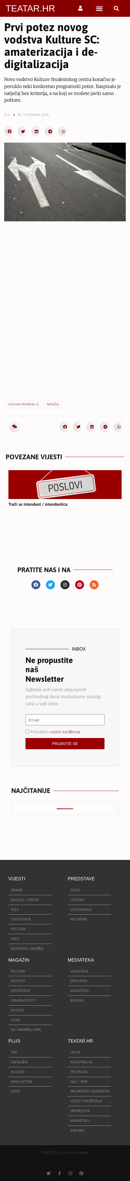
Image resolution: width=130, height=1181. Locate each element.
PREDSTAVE (81, 878)
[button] (99, 8)
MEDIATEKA (81, 960)
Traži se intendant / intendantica (38, 504)
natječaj (53, 404)
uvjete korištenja (65, 732)
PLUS (14, 1041)
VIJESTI (16, 878)
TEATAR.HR (30, 8)
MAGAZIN (18, 960)
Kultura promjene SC (24, 404)
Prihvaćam (55, 732)
